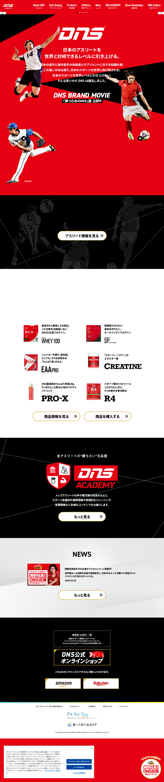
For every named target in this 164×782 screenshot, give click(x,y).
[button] (77, 57)
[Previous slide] (3, 36)
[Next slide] (161, 36)
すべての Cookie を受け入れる (79, 761)
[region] (49, 761)
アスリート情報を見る (82, 302)
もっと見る (82, 564)
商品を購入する (107, 464)
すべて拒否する (79, 767)
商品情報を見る (56, 464)
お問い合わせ (107, 754)
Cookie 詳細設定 (79, 773)
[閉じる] (91, 748)
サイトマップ (123, 754)
